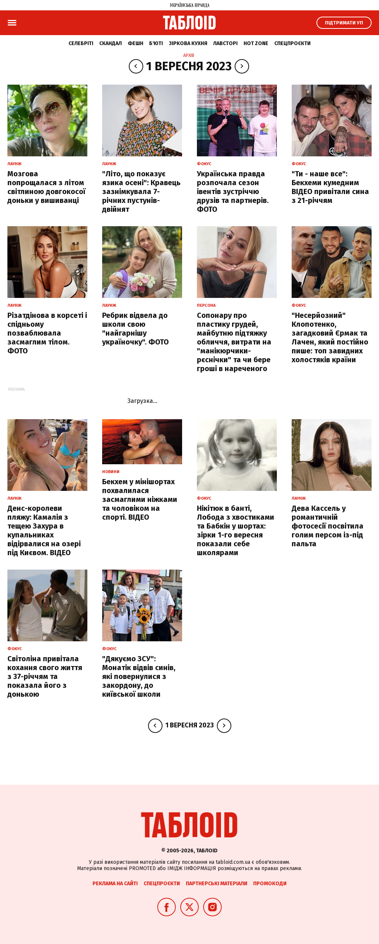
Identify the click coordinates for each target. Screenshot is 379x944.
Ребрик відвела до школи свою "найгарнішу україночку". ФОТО (135, 328)
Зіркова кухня (188, 43)
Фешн (135, 43)
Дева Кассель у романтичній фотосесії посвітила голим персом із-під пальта (327, 526)
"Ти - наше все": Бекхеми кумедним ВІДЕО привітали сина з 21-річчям (330, 187)
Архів (188, 55)
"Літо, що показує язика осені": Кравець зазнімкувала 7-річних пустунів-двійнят (141, 191)
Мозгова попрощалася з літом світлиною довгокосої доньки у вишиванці (46, 187)
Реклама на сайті (115, 883)
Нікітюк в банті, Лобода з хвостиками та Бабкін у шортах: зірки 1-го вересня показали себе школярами (235, 530)
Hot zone (256, 43)
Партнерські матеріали (216, 883)
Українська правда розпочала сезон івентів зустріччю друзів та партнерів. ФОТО (233, 191)
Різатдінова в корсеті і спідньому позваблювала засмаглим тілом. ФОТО (47, 333)
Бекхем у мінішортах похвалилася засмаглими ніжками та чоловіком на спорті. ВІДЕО (139, 499)
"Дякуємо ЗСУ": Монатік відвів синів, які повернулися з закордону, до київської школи (138, 676)
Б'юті (156, 43)
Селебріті (80, 43)
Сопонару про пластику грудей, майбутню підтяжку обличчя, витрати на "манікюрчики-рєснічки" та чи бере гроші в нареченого (234, 342)
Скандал (110, 43)
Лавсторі (225, 43)
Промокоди (269, 883)
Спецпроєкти (292, 43)
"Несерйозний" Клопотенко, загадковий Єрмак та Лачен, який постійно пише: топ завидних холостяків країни (330, 337)
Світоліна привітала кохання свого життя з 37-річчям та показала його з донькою (44, 676)
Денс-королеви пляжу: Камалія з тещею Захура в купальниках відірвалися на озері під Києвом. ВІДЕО (44, 530)
